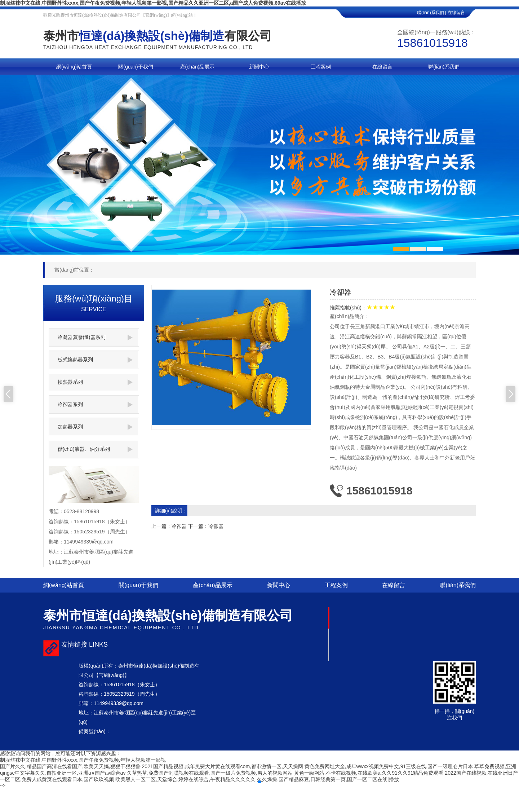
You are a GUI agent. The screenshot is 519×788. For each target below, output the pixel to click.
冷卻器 (179, 526)
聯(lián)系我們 (458, 585)
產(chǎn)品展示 (212, 585)
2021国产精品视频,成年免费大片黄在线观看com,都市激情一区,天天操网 (222, 766)
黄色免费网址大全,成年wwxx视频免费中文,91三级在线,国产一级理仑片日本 (389, 766)
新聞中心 (278, 585)
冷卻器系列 (95, 404)
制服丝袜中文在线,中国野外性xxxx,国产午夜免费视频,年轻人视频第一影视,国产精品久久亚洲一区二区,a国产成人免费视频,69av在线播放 (153, 3)
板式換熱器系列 (95, 360)
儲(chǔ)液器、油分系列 (95, 449)
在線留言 (462, 12)
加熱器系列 (95, 427)
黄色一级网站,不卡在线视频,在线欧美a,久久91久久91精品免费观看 (369, 773)
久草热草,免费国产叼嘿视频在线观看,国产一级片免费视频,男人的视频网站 (210, 773)
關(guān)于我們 (138, 585)
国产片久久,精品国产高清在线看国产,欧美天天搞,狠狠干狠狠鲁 (70, 766)
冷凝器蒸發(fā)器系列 (95, 337)
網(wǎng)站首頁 (63, 585)
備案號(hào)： (95, 731)
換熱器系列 (95, 382)
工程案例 (336, 585)
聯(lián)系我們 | (431, 12)
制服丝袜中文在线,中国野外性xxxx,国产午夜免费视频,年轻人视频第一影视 (83, 760)
